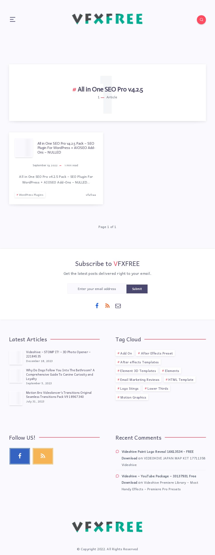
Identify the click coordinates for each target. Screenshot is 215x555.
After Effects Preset (157, 353)
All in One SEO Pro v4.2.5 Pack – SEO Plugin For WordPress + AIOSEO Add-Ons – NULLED (66, 147)
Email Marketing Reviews (140, 379)
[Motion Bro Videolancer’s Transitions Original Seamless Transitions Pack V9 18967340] (16, 398)
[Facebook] (97, 305)
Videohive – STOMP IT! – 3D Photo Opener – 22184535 (58, 354)
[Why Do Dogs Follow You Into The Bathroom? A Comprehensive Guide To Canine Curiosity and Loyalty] (16, 375)
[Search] (201, 19)
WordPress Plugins (31, 194)
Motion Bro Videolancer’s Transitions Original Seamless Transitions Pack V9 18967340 (58, 394)
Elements (172, 370)
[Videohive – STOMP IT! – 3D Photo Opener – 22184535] (16, 357)
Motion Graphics (133, 397)
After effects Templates (139, 361)
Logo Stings (129, 388)
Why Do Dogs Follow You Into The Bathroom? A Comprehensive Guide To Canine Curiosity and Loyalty (60, 374)
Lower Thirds (158, 388)
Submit (137, 289)
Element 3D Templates (138, 370)
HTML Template (181, 379)
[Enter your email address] (96, 288)
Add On (126, 353)
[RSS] (107, 305)
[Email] (118, 305)
